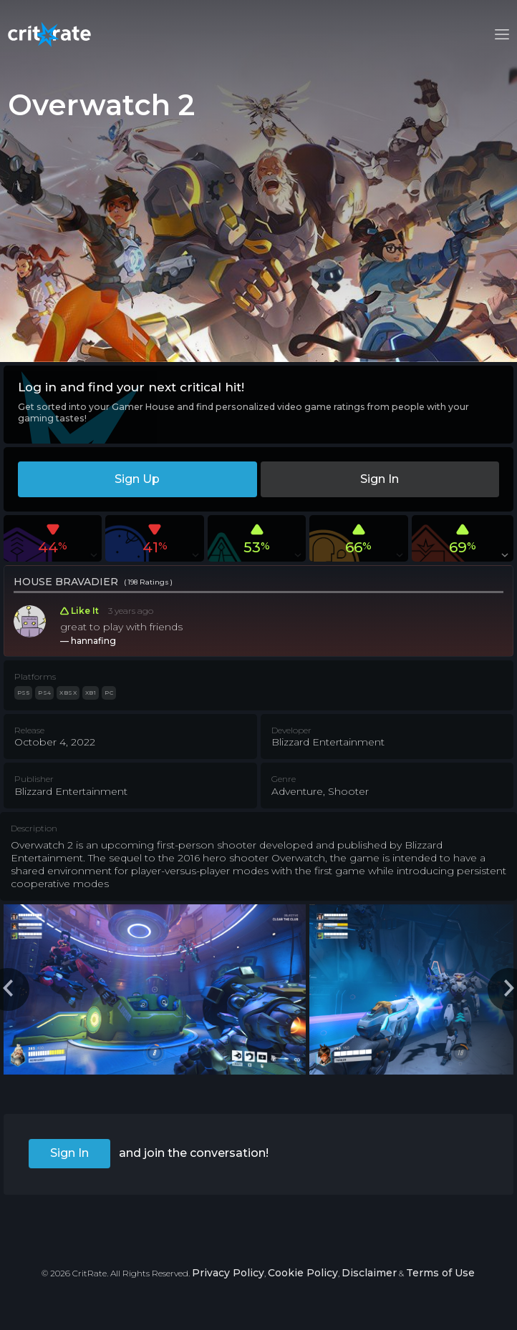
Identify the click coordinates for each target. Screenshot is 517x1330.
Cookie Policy (303, 1272)
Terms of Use (440, 1272)
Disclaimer (369, 1272)
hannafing (93, 640)
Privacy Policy (228, 1272)
